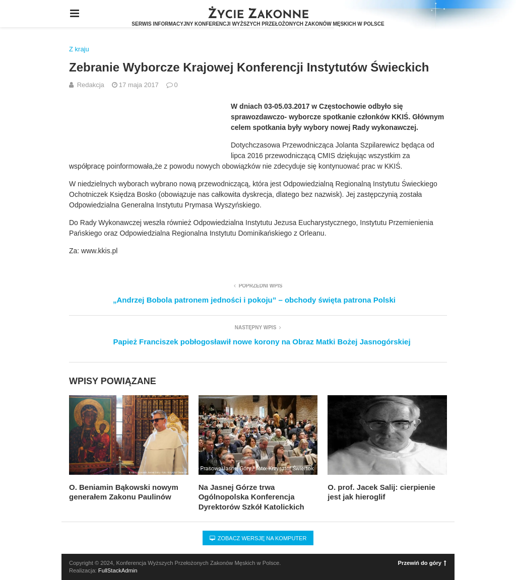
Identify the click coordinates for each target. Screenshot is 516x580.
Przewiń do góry (422, 563)
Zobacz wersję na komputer (258, 538)
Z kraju (79, 49)
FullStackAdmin (118, 570)
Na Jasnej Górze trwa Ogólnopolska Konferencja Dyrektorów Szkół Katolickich (251, 497)
